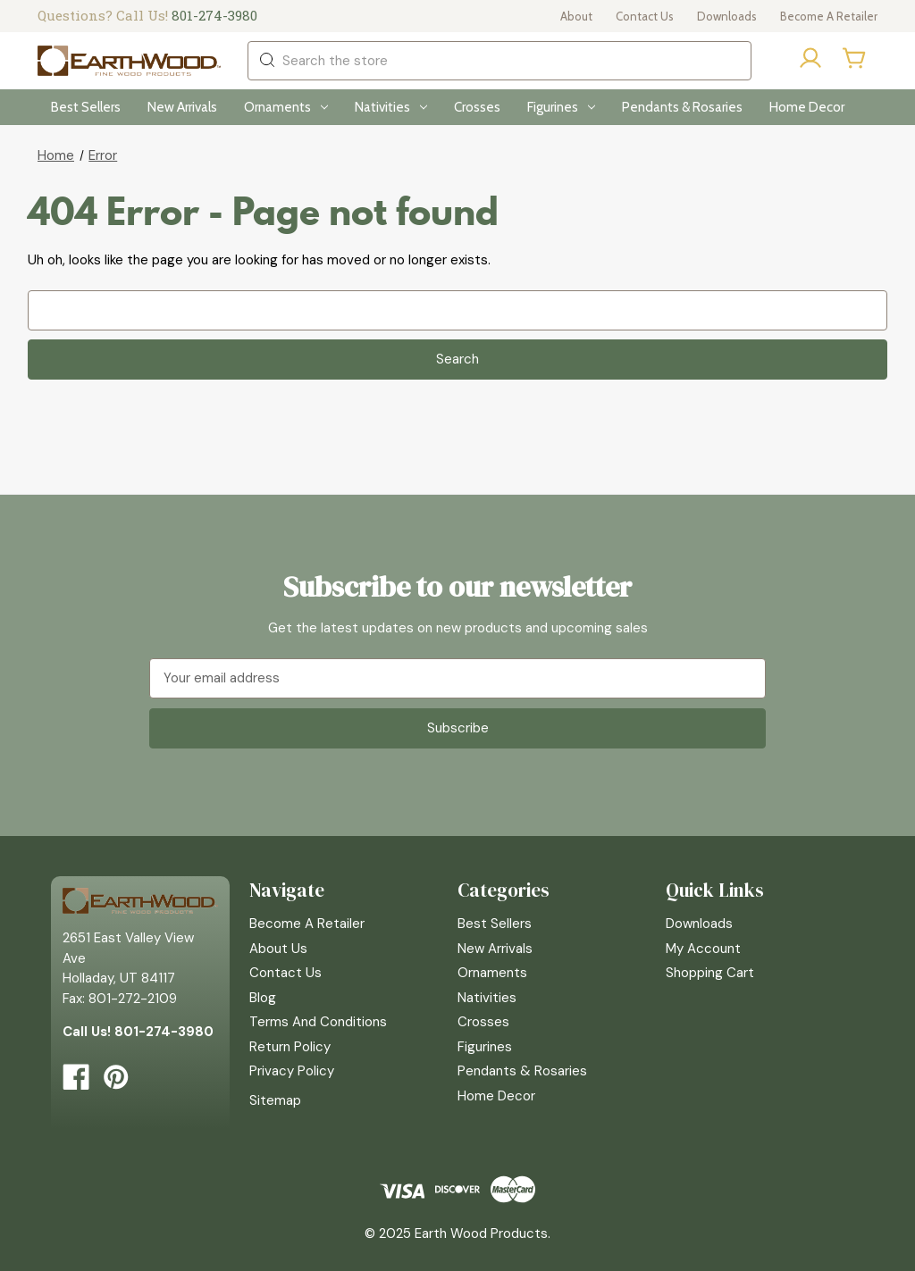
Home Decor (806, 107)
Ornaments (286, 107)
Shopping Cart (710, 973)
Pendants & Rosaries (682, 107)
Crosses (477, 107)
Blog (262, 998)
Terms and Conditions (318, 1022)
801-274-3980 (214, 15)
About (576, 16)
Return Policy (290, 1047)
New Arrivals (182, 107)
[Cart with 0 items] (855, 58)
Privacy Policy (291, 1071)
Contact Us (645, 16)
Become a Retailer (828, 16)
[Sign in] (810, 61)
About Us (278, 948)
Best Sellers (86, 107)
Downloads (727, 16)
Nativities (391, 107)
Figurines (561, 107)
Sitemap (275, 1100)
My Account (703, 948)
